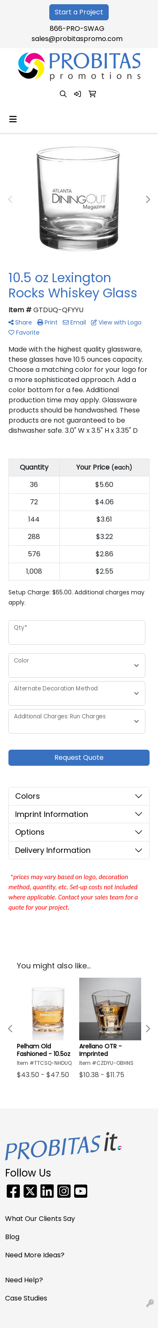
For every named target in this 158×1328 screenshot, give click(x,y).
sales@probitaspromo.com (77, 39)
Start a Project (79, 12)
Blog (12, 1237)
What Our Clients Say (40, 1219)
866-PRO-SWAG (77, 28)
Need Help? (24, 1280)
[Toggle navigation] (13, 119)
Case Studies (26, 1298)
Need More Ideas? (34, 1255)
